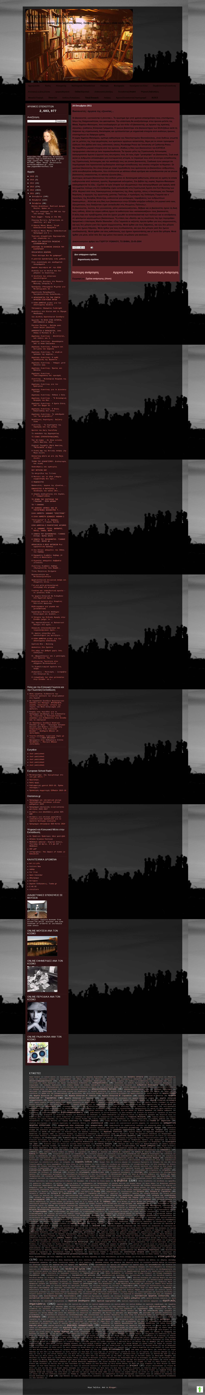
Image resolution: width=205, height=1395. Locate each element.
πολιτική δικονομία (140, 1277)
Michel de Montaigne (90, 1357)
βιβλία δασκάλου (145, 1110)
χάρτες (117, 1321)
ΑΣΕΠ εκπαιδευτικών (149, 1104)
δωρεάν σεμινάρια (80, 1148)
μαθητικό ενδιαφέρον (128, 1232)
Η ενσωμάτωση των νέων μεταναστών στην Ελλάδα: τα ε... (48, 678)
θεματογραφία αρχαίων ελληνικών (125, 1185)
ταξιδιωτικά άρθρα (157, 1307)
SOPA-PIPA (75, 1372)
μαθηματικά (101, 1230)
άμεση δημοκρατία (49, 1083)
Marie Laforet (48, 1356)
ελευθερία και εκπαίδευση (120, 1164)
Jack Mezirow (37, 1349)
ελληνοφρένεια (101, 1168)
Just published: (37, 754)
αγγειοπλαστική (65, 1077)
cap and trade (58, 1333)
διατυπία (67, 1140)
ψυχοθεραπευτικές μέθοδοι (48, 1327)
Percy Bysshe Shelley (119, 1363)
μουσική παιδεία (48, 1246)
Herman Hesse (86, 1347)
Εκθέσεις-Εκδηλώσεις (71, 98)
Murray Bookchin (49, 1360)
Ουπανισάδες (33, 1267)
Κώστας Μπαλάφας (97, 1223)
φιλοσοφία (34, 1317)
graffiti (56, 1345)
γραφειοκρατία (114, 1125)
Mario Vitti (62, 1356)
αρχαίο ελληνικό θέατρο (109, 1102)
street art (145, 1372)
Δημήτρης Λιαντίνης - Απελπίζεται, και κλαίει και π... (48, 337)
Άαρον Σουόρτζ (34, 1077)
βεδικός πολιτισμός (95, 1110)
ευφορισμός (76, 1178)
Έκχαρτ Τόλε (105, 1162)
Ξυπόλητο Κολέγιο (115, 1260)
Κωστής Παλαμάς (114, 1223)
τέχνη (107, 1308)
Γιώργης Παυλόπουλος (118, 1119)
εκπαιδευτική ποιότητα (81, 1160)
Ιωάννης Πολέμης (56, 1201)
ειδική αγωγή (83, 1150)
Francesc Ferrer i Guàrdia (91, 1339)
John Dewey (135, 1349)
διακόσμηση (172, 1136)
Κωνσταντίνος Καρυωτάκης (142, 1221)
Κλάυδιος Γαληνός (92, 1213)
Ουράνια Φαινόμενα (50, 1267)
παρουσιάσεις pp (91, 1273)
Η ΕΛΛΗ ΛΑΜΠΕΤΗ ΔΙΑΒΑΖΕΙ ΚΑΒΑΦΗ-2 (48, 517)
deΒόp (32, 869)
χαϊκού (61, 1321)
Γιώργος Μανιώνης (50, 1121)
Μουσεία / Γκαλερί (35, 98)
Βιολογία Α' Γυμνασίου (156, 1112)
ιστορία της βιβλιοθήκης (94, 1195)
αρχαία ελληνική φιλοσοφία (163, 1100)
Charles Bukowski (118, 1333)
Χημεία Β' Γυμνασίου (80, 1323)
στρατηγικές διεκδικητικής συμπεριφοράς (101, 1292)
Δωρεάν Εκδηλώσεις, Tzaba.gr (43, 884)
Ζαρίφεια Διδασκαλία (164, 1178)
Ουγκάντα (169, 1265)
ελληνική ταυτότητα (140, 1166)
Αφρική (152, 1108)
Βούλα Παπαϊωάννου (109, 1115)
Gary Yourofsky (166, 1341)
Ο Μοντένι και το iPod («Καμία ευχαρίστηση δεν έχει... (46, 478)
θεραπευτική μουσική (80, 1187)
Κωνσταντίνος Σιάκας (164, 1221)
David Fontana (89, 1335)
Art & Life (34, 863)
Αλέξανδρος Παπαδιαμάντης (94, 1081)
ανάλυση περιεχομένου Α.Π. (138, 1083)
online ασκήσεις (169, 1359)
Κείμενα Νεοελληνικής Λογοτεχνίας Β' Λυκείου (107, 1207)
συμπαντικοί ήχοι (153, 1294)
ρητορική (147, 1283)
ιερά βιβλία (85, 1191)
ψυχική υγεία (161, 1325)
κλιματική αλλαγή (124, 1213)
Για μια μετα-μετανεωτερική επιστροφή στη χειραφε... (45, 586)
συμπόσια (168, 1294)
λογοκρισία (156, 1226)
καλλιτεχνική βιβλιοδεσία (63, 1203)
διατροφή (55, 1140)
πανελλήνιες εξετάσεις (77, 1271)
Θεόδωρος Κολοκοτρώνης (153, 1185)
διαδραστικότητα (103, 1136)
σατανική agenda (61, 1285)
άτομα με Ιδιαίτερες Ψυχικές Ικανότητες (129, 1106)
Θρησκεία (45, 1191)
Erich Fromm (93, 1337)
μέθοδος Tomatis (64, 1238)
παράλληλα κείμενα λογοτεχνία (44, 1273)
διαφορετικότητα (94, 1140)
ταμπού (132, 1306)
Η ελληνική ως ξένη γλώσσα (39, 92)
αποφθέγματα (82, 1091)
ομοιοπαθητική (101, 1265)
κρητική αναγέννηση (168, 1217)
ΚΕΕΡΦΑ (51, 1206)
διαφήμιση (79, 1140)
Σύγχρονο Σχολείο (35, 1294)
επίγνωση (33, 1172)
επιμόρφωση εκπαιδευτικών (91, 1172)
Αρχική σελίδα (33, 86)
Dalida (77, 1335)
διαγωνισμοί (167, 1134)
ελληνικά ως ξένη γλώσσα (85, 1166)
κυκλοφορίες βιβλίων (153, 1219)
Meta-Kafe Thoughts (163, 1356)
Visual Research (91, 98)
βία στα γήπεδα (127, 1110)
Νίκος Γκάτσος (154, 1254)
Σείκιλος (115, 1285)
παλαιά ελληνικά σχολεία (38, 1271)
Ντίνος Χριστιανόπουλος (145, 1257)
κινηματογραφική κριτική (166, 1209)
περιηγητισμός (135, 1275)
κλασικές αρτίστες (55, 1213)
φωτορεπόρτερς (48, 1321)
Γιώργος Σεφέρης (91, 1121)
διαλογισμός (51, 1138)
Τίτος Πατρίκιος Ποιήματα (44, 571)
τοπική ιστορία (126, 1311)
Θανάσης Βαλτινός (119, 1183)
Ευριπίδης (165, 1176)
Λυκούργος (162, 1228)
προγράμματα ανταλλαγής (58, 1281)
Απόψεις (107, 98)
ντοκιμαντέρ (167, 1256)
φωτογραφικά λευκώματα (147, 1319)
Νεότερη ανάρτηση (85, 272)
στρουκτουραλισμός (145, 1292)
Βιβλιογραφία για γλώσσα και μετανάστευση (45, 608)
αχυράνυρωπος (34, 1110)
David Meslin (105, 1335)
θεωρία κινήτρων (122, 1187)
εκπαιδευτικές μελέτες (124, 1158)
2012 (32, 190)
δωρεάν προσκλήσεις (60, 1148)
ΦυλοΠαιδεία (139, 1317)
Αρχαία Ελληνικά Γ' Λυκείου (79, 1098)
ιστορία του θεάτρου (59, 1199)
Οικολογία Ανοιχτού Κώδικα (153, 1262)
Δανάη (44, 1132)
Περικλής (149, 1275)
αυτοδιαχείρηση (71, 1108)
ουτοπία (66, 1267)
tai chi (173, 1372)
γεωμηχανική (105, 1117)
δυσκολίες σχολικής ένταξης (45, 1146)
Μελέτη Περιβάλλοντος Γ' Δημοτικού (105, 1238)
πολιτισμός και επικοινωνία (117, 1279)
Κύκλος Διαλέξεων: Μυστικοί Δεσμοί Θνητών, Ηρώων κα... (48, 207)
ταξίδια (142, 1306)
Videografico (110, 1374)
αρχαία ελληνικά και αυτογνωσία (114, 1098)
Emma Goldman (68, 1337)
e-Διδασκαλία (148, 1335)
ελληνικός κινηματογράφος (39, 1168)
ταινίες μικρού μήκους (79, 1307)
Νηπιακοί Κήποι (99, 1254)
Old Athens (154, 1360)
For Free (33, 872)
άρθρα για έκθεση (151, 1091)
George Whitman (132, 1343)
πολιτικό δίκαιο (51, 1279)
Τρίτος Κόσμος (48, 1313)
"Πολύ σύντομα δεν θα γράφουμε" (47, 256)
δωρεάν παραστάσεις (40, 1148)
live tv (40, 1354)
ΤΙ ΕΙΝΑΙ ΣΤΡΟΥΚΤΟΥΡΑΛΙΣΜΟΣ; (45, 437)
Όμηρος (71, 1265)
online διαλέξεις (40, 1362)
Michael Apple (46, 1357)
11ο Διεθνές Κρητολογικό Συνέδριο (48, 317)
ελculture (34, 889)
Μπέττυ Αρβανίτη (51, 1248)
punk (39, 1368)
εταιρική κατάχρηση (53, 1176)
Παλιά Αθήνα (57, 1271)
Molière (155, 1357)
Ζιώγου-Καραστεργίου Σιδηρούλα (61, 1181)
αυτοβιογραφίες (55, 1108)
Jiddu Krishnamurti (112, 1349)
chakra (105, 1333)
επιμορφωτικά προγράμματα (120, 1172)
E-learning (161, 1335)
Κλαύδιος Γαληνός (74, 1213)
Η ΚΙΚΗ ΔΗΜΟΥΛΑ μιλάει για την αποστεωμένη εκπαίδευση (46, 640)
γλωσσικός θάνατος (79, 1123)
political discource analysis (113, 1366)
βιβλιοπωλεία (95, 1112)
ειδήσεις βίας (68, 1150)
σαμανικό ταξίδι (35, 1285)
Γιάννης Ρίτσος (81, 1119)
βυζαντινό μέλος (35, 1117)
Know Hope (85, 1352)
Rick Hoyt (117, 1368)
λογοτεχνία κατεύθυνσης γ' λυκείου (69, 1228)
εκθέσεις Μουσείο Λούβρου (54, 1152)
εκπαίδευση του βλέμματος (107, 1156)
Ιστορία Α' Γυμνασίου (160, 1191)
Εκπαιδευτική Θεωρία (149, 1158)
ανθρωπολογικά (35, 1087)
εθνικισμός (33, 1150)
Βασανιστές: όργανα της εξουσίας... (49, 485)
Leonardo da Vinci (128, 1352)
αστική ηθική (166, 1104)
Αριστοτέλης (77, 1093)
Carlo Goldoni (86, 1333)
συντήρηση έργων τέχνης (91, 1298)
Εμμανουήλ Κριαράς (133, 1168)
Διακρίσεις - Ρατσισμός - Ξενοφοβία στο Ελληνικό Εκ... (49, 673)
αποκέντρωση (47, 1091)
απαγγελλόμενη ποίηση (104, 1089)
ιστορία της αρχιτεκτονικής (66, 1195)
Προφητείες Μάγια (165, 1281)
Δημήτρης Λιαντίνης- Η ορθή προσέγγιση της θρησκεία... (46, 359)
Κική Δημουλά (128, 1209)
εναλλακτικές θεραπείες (40, 1170)
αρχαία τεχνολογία (74, 1102)
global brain (148, 1343)
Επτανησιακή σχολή (119, 1174)
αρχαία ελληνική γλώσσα (143, 1098)
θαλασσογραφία (102, 1183)
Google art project (164, 1343)
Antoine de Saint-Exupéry (159, 1329)
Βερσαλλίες (112, 1110)
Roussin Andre (51, 1370)
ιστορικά (147, 1199)
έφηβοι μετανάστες (93, 1178)
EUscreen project (157, 1337)
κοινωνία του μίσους (144, 1213)
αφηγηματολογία (140, 1108)
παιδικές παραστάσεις (147, 1269)
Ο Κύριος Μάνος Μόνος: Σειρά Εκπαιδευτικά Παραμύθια (45, 227)
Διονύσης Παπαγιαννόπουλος (80, 1144)
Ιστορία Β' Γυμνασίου (61, 1193)
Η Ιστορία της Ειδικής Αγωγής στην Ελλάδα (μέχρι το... (48, 618)
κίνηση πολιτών (166, 1211)
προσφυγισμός (123, 1282)
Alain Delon (133, 1327)
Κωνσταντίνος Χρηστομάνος (39, 1223)
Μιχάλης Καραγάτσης (63, 1244)
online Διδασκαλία (60, 1361)
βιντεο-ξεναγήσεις (111, 1112)
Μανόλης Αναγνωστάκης (67, 1234)
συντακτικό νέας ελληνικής (66, 1298)
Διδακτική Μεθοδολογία (83, 1142)
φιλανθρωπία (34, 1315)
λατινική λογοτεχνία (71, 1226)
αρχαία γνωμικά (152, 1093)
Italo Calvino (170, 1347)
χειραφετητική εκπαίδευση (160, 1321)
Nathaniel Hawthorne (88, 1359)
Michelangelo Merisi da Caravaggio (134, 1357)
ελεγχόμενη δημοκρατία (140, 1162)
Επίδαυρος (45, 1172)
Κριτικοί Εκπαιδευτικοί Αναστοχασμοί (131, 98)
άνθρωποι (168, 1085)
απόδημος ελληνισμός (163, 1089)
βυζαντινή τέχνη (166, 1115)
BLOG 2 (155, 98)
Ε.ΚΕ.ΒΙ (33, 887)
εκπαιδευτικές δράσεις (48, 1158)
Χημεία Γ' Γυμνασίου (101, 1323)
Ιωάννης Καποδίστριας (37, 1201)
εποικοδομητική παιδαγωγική (76, 1174)
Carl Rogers (71, 1333)
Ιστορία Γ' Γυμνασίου (87, 1193)
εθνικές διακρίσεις (164, 1148)
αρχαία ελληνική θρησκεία (58, 1100)
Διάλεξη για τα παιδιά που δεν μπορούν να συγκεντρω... (46, 272)
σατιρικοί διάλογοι (80, 1286)
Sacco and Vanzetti (84, 1370)
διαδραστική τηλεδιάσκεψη (61, 1136)
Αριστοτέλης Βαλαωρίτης (95, 1093)
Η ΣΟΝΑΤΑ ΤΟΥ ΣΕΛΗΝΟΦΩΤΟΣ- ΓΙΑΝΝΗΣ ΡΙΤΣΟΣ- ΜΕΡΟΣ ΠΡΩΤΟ (48, 535)
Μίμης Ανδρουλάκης (138, 1242)
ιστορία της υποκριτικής (154, 1197)
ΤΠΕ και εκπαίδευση (148, 1311)
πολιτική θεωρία (158, 1277)
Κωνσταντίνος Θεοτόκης (52, 1221)
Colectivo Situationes (46, 1335)
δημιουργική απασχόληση (87, 1134)
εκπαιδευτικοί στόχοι (50, 1162)
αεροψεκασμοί (65, 1079)
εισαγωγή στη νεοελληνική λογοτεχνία (141, 1150)
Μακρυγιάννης (34, 1234)
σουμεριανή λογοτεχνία (127, 1287)
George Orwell (116, 1343)
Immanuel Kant (123, 1347)
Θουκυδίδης (33, 1191)
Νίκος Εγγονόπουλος (37, 1257)
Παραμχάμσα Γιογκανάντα (70, 1273)
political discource (90, 1366)
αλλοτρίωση (33, 1083)
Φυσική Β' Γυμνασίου (156, 1317)
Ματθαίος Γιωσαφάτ (48, 1236)
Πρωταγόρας (54, 1283)
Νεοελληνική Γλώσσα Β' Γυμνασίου (68, 1252)
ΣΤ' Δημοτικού (94, 1290)
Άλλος (170, 1081)
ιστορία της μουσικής (44, 1197)
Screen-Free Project (147, 1370)
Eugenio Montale (140, 1337)
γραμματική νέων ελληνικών (71, 1125)
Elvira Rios (53, 1337)
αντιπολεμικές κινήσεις (87, 1087)
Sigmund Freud (166, 1370)
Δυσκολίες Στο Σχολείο (42, 647)
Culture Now (35, 866)
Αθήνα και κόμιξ (83, 1079)
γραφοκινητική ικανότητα (133, 1125)
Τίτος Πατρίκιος (53, 1311)
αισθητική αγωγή (153, 1079)
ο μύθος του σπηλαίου (136, 1260)
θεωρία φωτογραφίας (163, 1189)
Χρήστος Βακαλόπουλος (123, 1323)
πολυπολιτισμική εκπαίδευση (161, 1279)
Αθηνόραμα (34, 878)
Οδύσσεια (117, 1262)
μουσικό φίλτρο (135, 1246)
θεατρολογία (75, 1185)
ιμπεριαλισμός (111, 1191)
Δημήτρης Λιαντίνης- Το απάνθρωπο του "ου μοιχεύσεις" (48, 415)
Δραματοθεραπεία (62, 92)
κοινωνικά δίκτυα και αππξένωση (41, 1215)
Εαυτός (111, 1148)
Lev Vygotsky (144, 1352)
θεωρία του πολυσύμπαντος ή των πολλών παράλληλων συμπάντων (125, 1189)
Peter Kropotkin (146, 1363)
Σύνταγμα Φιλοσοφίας (122, 1296)
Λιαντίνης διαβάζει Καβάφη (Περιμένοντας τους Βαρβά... (46, 567)
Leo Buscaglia (111, 1352)
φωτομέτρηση (33, 1321)
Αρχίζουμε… (34, 780)
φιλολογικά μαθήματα (164, 1315)
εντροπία (166, 1170)
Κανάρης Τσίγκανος (96, 1203)
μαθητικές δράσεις (61, 1232)
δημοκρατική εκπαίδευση (148, 1134)
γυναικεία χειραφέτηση (129, 1128)
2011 (32, 193)
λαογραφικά (145, 1223)
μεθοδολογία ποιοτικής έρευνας (41, 1238)
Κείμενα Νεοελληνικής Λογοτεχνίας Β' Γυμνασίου (62, 1208)
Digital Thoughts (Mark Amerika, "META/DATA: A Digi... (47, 447)
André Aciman (123, 1329)
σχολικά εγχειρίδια (106, 1301)
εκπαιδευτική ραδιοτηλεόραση (129, 1160)
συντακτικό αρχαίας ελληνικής (152, 1296)
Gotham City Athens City (38, 1345)
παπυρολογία (118, 1271)
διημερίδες (156, 1142)
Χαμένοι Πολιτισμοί (75, 1321)
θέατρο (60, 1185)
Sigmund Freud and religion (41, 1372)
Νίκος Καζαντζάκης (74, 1257)
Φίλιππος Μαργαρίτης (112, 1315)
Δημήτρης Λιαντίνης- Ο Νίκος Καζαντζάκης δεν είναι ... (45, 410)
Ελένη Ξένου (70, 1164)
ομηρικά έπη (58, 1265)
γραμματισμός (97, 1125)
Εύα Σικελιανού (114, 1176)
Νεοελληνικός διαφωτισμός (40, 1254)
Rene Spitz (105, 1368)
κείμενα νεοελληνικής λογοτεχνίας (74, 1206)
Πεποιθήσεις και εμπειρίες (44, 467)
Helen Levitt (57, 1347)
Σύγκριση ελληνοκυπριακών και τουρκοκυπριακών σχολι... (46, 629)
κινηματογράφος (40, 1211)
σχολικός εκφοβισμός (155, 1304)
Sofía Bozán (62, 1372)
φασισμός (119, 1313)
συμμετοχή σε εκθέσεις (110, 1294)
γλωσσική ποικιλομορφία (38, 1123)
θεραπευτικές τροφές (57, 1187)
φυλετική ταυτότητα (123, 1317)
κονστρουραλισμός (92, 1217)
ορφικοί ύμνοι (138, 1265)
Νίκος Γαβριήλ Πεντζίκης (135, 1254)
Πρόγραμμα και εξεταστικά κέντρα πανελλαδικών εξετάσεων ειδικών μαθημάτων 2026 (45, 802)
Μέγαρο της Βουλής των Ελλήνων (128, 1236)
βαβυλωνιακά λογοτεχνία (53, 1110)
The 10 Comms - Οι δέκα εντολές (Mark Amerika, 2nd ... (47, 441)
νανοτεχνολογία (35, 1250)
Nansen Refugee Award (68, 1359)
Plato (76, 1366)
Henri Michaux (71, 1347)
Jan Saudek (85, 1349)
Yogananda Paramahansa (167, 1376)
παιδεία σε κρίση (75, 1269)
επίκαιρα (57, 1172)
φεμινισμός (133, 1313)
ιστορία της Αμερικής (41, 1195)
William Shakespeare (37, 1376)
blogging (168, 1332)
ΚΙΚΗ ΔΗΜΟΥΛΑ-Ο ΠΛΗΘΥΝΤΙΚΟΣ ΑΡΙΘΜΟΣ (49, 525)
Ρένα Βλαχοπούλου (105, 1283)
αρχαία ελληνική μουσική (82, 1100)
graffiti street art (96, 1345)
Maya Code (130, 1356)
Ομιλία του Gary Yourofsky (44, 430)
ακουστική (168, 1079)
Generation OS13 (35, 1343)
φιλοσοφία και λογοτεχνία (58, 1317)
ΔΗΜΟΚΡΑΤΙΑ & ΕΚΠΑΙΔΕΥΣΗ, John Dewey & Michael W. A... (46, 332)
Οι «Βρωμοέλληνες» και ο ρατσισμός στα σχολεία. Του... (48, 657)
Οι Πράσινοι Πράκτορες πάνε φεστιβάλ (47, 836)
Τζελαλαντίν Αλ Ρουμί (163, 1308)
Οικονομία (172, 1262)
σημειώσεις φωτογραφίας (39, 1288)
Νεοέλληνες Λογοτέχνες (148, 1250)
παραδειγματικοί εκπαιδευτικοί (164, 1271)
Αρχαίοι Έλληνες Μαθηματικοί (58, 1104)
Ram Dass (49, 1368)
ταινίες (59, 1307)
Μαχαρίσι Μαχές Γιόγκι (86, 1236)
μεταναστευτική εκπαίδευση (87, 1240)
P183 (149, 1361)
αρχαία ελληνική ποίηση (108, 1100)
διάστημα (109, 1138)
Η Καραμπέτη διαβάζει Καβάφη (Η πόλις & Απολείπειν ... (47, 556)
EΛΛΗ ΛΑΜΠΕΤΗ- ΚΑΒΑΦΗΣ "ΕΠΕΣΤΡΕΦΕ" (48, 513)
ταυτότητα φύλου (61, 1308)
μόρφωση (113, 1244)
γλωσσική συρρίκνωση (60, 1123)
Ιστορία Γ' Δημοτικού (109, 1193)
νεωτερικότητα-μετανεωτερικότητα (72, 1254)
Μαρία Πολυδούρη (166, 1234)
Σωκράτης (172, 1304)
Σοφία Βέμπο (154, 1288)
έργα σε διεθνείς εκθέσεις (143, 1174)
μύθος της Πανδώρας (83, 1248)
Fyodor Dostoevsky (108, 1341)
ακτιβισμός (74, 1081)
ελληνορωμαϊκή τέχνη (83, 1168)
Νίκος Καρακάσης (91, 1257)
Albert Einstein (35, 1329)
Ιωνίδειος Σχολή (72, 1201)
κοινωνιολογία (166, 1215)
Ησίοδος (59, 1183)
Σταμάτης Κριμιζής (115, 1290)
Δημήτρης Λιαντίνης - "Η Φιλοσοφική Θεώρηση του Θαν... (49, 399)
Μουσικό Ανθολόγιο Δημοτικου (114, 1246)
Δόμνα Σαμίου (135, 1144)
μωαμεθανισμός (156, 1248)
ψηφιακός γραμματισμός (80, 1325)
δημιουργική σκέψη (127, 1134)
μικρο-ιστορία (101, 1242)
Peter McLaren (162, 1363)
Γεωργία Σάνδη (119, 1117)
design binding (120, 1335)
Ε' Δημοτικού (99, 1148)
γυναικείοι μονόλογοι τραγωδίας (52, 1130)
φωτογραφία (91, 1319)
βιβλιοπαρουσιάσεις (72, 1112)
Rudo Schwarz (67, 1370)
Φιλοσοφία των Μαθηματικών (82, 1317)
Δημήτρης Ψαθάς (48, 1134)
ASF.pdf (33, 849)
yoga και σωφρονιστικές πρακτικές (141, 1376)
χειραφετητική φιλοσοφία (38, 1323)
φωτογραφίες (107, 1319)
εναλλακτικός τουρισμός (111, 1170)
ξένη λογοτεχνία (66, 1260)
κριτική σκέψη (98, 1219)
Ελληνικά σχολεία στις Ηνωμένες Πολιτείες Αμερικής (47, 602)
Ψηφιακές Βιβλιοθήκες (150, 92)
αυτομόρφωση (87, 1108)
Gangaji (153, 1341)
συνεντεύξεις (70, 1296)
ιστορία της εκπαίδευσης (164, 1195)
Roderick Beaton (150, 1368)
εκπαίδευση (79, 1154)
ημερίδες (172, 1181)
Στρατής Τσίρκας (127, 1292)
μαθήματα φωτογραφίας (83, 1230)
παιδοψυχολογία (165, 1269)
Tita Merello (96, 1374)
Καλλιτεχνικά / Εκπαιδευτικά (83, 86)
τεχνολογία (142, 1309)
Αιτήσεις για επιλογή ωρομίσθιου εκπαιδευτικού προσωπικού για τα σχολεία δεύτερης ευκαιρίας (45, 819)
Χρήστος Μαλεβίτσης (146, 1323)
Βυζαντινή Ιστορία (147, 1115)
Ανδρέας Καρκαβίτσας (92, 1085)
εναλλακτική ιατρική (67, 1170)
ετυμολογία (72, 1176)
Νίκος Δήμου (167, 1254)
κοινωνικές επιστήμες (67, 1215)
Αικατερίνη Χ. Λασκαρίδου (131, 1079)
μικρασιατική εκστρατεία (50, 1242)
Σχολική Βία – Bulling (42, 644)
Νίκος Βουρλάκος (115, 1254)
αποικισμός (33, 1091)
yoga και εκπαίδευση (114, 1376)
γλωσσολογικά (97, 1123)
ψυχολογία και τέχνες (86, 1327)
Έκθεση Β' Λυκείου (143, 1152)
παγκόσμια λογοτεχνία (81, 1267)
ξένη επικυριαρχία (46, 1260)
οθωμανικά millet (132, 1262)
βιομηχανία (48, 1115)
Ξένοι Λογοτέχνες (85, 1260)
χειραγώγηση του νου (135, 1321)
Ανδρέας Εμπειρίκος (52, 1085)
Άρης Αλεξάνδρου (133, 1091)
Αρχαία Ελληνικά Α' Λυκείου (82, 1096)
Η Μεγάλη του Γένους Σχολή (99, 1181)
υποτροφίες (96, 1313)
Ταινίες (48, 86)
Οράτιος (113, 1265)
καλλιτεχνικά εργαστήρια (38, 1203)
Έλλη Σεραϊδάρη (160, 1164)
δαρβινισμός (56, 1131)
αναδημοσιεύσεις (100, 1083)
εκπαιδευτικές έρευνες (70, 1158)
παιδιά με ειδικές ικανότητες (123, 1269)
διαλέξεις (37, 1138)
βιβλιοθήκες (33, 1112)
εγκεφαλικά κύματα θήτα (127, 1148)
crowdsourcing (65, 1335)
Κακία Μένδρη (122, 1201)
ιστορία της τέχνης (129, 1197)
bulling (32, 1334)
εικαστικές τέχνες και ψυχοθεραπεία (108, 1150)
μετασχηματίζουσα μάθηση (151, 1240)
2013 (32, 187)
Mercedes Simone (144, 1356)
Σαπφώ (48, 1285)
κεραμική (100, 1209)
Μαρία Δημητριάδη (149, 1234)
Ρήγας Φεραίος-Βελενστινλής (128, 1284)
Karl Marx (44, 1352)
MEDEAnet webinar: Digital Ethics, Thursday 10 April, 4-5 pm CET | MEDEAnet (46, 844)
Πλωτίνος (88, 1277)
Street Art (53, 98)
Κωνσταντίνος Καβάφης (95, 1221)
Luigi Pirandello (100, 1354)
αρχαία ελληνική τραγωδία (134, 1100)
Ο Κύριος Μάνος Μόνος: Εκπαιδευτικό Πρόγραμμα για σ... (49, 232)
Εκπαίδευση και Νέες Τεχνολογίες (53, 1156)
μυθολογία (66, 1248)
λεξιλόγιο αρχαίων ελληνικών (120, 1226)
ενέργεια (127, 1170)
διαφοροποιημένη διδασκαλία (116, 1140)
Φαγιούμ (109, 1313)
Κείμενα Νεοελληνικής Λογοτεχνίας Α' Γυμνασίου (116, 1206)
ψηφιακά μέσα (35, 1325)
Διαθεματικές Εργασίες (125, 1136)
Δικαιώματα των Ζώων (139, 86)
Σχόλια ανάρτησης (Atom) (98, 279)
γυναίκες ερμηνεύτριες (124, 1130)
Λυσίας (41, 1230)
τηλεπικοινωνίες (35, 1311)
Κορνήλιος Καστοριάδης (114, 1218)
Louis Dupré (85, 1354)
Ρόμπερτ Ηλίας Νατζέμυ (163, 1283)
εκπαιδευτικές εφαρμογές (96, 1158)
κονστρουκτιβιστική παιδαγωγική (69, 1217)
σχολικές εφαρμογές (151, 1301)
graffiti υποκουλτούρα (73, 1345)
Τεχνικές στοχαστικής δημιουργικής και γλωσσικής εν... (48, 237)
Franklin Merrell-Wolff (132, 1339)
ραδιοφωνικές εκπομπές (70, 1283)
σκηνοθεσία (97, 1287)
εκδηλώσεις (165, 1150)
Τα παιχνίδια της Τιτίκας (44, 473)
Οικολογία (104, 86)
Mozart (35, 1359)
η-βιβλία (120, 1180)
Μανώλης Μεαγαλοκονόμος (129, 1234)
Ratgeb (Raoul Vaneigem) (66, 1368)
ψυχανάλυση (105, 1325)
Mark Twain (90, 1356)
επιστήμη (138, 1172)
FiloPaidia (72, 1339)
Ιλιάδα (97, 1191)
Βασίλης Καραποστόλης (75, 1110)
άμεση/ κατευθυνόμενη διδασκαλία (74, 1083)
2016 (32, 176)
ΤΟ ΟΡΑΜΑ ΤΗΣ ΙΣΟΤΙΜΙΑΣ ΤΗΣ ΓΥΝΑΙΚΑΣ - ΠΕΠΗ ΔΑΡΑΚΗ (45, 500)
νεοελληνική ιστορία (134, 1252)
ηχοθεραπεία (87, 1183)
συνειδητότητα (50, 1296)
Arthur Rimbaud (61, 1332)
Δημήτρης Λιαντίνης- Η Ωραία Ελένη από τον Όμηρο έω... (48, 405)
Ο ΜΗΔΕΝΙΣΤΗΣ (38, 482)
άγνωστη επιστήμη (115, 1077)
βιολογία (140, 1112)
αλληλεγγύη (158, 1081)
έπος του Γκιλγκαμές (99, 1174)
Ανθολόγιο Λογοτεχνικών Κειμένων (119, 1085)
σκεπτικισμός (84, 1287)
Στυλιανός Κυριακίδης (164, 1292)
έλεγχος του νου (160, 1162)
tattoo (35, 1374)
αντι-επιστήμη (68, 1087)
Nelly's (103, 1359)
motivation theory (169, 1357)
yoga (51, 1376)
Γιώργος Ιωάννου (158, 1119)
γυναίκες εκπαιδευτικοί (100, 1130)
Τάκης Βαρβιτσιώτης (100, 1306)
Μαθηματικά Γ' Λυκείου (163, 1230)
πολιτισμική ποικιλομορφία (91, 1279)
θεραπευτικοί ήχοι (103, 1187)
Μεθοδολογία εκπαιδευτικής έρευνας (158, 1236)
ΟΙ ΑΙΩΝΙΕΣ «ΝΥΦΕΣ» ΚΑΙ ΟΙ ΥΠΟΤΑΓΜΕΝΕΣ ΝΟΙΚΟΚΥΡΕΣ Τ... (46, 509)
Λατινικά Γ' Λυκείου (49, 1226)
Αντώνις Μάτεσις (147, 1087)
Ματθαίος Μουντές (66, 1236)
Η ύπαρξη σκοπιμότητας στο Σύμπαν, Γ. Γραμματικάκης (48, 495)
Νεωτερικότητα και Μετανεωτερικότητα (41, 576)
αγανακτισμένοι (50, 1077)
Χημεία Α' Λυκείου (60, 1323)
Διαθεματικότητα (148, 1136)
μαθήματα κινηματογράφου (58, 1230)
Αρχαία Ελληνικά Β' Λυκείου (150, 1096)
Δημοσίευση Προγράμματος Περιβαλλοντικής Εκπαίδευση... (47, 293)
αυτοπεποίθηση (125, 1108)
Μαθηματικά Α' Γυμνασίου (118, 1230)
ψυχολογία (67, 1327)
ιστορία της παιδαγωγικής (104, 1197)
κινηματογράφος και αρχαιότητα (66, 1211)
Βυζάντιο (49, 1117)
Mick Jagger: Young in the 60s (46, 217)
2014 (32, 183)
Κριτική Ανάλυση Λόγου (41, 1219)
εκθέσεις (33, 1152)
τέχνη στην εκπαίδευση (123, 1308)
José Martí (148, 1350)
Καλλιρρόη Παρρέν (165, 1201)
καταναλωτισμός (144, 1203)
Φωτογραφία (119, 86)
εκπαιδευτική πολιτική (104, 1160)
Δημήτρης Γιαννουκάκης (90, 1131)
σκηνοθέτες (110, 1288)
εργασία (163, 1174)
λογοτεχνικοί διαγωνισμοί (98, 1228)
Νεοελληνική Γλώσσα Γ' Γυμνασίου (103, 1252)
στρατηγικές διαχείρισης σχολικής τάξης (66, 1292)
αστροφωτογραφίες (69, 1106)
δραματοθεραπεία (151, 1144)
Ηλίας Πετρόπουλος (146, 1181)
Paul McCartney (101, 1363)
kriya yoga (97, 1352)
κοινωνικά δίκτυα (164, 1214)
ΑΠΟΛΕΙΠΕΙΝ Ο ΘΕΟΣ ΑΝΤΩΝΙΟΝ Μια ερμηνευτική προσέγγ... (47, 546)
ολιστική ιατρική (40, 1265)
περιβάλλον (34, 1275)
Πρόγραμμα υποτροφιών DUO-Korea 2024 (47, 824)
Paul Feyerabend (71, 1363)
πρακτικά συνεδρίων (36, 1281)
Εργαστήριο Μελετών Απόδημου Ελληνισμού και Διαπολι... (45, 613)
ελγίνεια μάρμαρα (120, 1162)
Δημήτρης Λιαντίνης (113, 1132)
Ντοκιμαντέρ (61, 86)
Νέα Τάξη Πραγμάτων (74, 1250)
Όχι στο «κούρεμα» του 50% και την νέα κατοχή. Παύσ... (48, 213)
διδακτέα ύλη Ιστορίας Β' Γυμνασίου (55, 1142)
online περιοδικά (109, 1361)
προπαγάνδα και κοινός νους (99, 1282)
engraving (80, 1337)
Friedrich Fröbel (73, 1341)
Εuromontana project (144, 1178)
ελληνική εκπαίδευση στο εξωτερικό (114, 1166)
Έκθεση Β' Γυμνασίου (121, 1152)
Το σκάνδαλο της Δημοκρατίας (45, 434)
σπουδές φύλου (59, 1290)
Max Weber (118, 1356)
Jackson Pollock (53, 1349)
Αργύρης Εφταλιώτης (98, 1091)
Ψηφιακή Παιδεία (50, 16)
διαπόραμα (98, 1138)
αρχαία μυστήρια (56, 1102)
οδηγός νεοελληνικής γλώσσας (64, 1262)
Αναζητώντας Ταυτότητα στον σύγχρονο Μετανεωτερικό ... (46, 662)
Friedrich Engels (55, 1341)
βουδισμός (94, 1115)
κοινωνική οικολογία (125, 1215)
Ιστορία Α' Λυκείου (37, 1193)
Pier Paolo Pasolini (48, 1366)
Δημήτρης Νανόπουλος (155, 1132)
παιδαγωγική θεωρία (50, 1269)
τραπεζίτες (33, 1313)
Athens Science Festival (41, 839)
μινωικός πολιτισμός (158, 1242)
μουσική (136, 1244)
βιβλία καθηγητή (165, 1110)
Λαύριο (85, 1226)
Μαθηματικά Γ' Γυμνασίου (141, 1230)
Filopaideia (59, 1339)
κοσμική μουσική (137, 1217)
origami (140, 1361)
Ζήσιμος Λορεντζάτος (37, 1181)
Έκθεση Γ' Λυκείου (38, 1154)
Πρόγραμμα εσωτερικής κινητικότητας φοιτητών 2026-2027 (46, 808)
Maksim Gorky (145, 1354)
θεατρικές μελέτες (168, 1183)
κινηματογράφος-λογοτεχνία (93, 1211)
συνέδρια (33, 1296)
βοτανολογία (81, 1115)
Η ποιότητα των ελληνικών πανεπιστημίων (44, 277)
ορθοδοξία (124, 1265)
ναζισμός (169, 1248)
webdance (157, 1374)
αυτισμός (154, 1106)
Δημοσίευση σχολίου (88, 259)
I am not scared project (104, 1347)
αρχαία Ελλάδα (169, 1093)
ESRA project (124, 1337)
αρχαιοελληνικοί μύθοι (132, 1102)
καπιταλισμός (126, 1203)
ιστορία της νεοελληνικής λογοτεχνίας (73, 1197)
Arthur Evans (45, 1332)
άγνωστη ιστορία (135, 1077)
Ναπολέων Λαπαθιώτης (52, 1250)
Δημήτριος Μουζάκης (66, 1134)
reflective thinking (88, 1368)
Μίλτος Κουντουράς (119, 1242)
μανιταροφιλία (48, 1234)
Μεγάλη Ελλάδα (105, 1236)
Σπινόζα (47, 1290)
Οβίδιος (153, 1260)
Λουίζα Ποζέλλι (136, 1228)
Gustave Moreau (152, 1345)
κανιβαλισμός (112, 1203)
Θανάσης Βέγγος (135, 1183)
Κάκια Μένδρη (136, 1202)
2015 (32, 180)
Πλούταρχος (75, 1278)
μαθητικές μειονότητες (84, 1232)
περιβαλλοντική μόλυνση (83, 1275)
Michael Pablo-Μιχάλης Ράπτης (66, 1357)
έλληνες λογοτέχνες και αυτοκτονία (55, 1166)
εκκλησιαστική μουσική (61, 1154)
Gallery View (140, 1341)
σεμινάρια (127, 1286)
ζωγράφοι (80, 1181)
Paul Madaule (86, 1363)
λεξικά (96, 1226)
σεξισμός (142, 1285)
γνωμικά (112, 1123)
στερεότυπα (150, 1290)
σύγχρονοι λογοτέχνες (55, 1294)
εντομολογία (153, 1170)
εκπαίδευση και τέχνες (82, 1156)
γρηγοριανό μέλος (154, 1125)
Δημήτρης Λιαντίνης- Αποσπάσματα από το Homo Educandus (47, 343)
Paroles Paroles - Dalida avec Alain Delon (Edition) (46, 326)
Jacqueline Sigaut (70, 1349)
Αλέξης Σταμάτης (117, 1081)
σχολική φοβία (120, 1304)
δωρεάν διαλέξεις (103, 1146)
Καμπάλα (82, 1203)
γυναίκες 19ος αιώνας (77, 1130)
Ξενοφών (100, 1260)
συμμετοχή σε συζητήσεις (133, 1294)
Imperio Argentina (139, 1347)
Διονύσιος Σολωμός (103, 1144)
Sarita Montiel (129, 1370)
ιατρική (70, 1191)
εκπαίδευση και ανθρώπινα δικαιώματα (143, 1154)
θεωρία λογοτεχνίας (158, 1187)
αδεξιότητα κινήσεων (47, 1079)
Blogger (112, 1387)
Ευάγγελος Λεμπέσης (132, 1176)
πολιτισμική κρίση (69, 1279)
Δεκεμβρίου (37, 196)
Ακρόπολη (62, 1081)
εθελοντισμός (147, 1148)
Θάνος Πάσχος (151, 1183)
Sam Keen (99, 1370)
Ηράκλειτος (37, 1183)
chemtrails (162, 1333)
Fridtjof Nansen (39, 1341)
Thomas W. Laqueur (79, 1374)
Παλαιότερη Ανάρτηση (162, 272)
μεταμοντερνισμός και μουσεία (46, 1240)
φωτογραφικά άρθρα (126, 1319)
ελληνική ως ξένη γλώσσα (162, 1166)
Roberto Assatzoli (133, 1368)
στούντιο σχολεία (165, 1290)
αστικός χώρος (34, 1106)
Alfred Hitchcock (52, 1329)
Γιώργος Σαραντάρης (70, 1121)
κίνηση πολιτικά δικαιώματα (145, 1211)
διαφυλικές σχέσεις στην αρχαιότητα (148, 1140)
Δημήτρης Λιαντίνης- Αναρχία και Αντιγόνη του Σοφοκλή (47, 348)
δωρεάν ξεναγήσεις (169, 1146)
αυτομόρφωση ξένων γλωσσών (106, 1108)
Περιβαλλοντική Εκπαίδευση (164, 86)
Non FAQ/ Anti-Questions (135, 1359)
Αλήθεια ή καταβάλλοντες (138, 1081)
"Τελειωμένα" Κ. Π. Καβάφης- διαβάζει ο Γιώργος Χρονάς (45, 521)
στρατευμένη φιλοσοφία (37, 1292)
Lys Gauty (115, 1354)
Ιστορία (140, 1191)
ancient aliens (108, 1329)
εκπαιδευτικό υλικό (152, 1160)
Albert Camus (167, 1327)
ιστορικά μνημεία (164, 1199)
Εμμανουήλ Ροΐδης (152, 1168)
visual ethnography (126, 1374)
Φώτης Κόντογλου (76, 1319)
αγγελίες (79, 1077)
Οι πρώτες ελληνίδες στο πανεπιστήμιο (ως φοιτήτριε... (47, 634)
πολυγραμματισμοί (139, 1279)
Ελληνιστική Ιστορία (62, 1168)
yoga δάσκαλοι (64, 1376)
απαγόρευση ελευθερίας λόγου (136, 1089)
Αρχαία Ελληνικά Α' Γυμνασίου (48, 1096)
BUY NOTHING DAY (39, 470)
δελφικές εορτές (71, 1131)
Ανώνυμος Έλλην (38, 1089)
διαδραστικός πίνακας (83, 1136)
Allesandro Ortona (91, 1329)
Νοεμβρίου (37, 200)
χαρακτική (92, 1321)
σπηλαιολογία (34, 1290)
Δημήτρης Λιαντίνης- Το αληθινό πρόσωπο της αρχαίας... (47, 353)
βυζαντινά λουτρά (127, 1115)
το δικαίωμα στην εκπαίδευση (76, 1311)
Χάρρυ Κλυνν (105, 1321)
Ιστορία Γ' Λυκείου (130, 1193)
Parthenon (43, 1363)
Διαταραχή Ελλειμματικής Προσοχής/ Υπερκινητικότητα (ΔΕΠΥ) (141, 1138)
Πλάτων (62, 1278)
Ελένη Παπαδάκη (85, 1164)
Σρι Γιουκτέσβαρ (76, 1290)
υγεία (60, 1313)
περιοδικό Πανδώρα (36, 1277)
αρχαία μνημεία (40, 1102)
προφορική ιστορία (37, 1284)
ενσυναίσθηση (140, 1170)
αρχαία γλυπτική (137, 1093)
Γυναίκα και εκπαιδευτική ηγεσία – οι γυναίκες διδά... (48, 592)
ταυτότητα (46, 1308)
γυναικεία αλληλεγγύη (52, 1127)
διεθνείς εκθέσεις (123, 1142)
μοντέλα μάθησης (98, 1244)
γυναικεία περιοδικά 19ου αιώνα (102, 1127)
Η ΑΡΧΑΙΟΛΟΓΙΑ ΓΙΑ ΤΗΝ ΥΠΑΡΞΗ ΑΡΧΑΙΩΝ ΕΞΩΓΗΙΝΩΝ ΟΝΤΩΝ (46, 299)
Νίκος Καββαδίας (56, 1257)
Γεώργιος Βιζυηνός (137, 1117)
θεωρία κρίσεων (140, 1187)
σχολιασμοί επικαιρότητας (54, 1301)
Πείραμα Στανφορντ (145, 1273)
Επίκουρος (71, 1172)
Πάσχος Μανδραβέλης (113, 1273)
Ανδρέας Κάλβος (73, 1085)
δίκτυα (63, 1144)
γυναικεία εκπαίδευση (74, 1128)
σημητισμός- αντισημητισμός (64, 1287)
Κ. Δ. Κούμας (88, 1201)
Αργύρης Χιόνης (117, 1091)
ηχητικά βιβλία (72, 1183)
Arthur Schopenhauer (82, 1332)
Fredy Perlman (170, 1339)
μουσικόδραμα (151, 1246)
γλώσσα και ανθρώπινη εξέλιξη (134, 1121)
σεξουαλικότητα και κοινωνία (161, 1285)
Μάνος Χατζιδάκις (88, 1234)
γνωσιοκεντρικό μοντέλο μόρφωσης (133, 1123)
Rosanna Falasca (35, 1370)
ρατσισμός (87, 1284)
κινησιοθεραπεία (36, 1214)
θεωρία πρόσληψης (88, 1189)
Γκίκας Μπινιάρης (111, 1121)
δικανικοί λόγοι (50, 1144)
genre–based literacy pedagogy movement (62, 1343)
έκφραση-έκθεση (83, 1162)
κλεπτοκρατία (108, 1213)
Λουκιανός (150, 1228)
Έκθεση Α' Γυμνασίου (77, 1152)
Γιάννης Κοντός (64, 1119)
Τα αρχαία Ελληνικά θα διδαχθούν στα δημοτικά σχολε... (47, 597)
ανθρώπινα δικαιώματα (147, 1085)
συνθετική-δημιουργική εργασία (96, 1296)
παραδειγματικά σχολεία (137, 1271)
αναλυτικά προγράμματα (163, 1083)
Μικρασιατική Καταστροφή (76, 1242)
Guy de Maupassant (169, 1345)
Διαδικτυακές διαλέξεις (104, 92)
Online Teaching (127, 1361)
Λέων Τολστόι (142, 1226)
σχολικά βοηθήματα (78, 1301)
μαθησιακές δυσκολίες (38, 1232)
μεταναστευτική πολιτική (113, 1240)
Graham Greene (115, 1345)
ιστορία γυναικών (151, 1193)
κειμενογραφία (86, 1209)
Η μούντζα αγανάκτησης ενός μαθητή (48, 259)
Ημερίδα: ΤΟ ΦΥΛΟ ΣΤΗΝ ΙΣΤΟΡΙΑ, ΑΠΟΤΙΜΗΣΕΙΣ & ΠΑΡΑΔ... (47, 321)
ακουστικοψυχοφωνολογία (40, 1081)
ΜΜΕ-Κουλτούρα (81, 1244)
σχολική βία (62, 1304)
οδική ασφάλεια (85, 1262)
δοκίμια (121, 1144)
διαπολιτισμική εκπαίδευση (75, 1138)
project (134, 1365)
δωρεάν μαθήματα (147, 1146)
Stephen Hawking (131, 1372)
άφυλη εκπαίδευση (165, 1108)
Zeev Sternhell (38, 1378)
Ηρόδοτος (49, 1183)
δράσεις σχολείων (169, 1144)
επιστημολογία (154, 1172)
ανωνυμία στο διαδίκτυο (167, 1087)
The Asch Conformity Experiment (54, 1374)
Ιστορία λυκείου (169, 1193)
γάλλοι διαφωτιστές (63, 1117)
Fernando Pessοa (44, 1339)
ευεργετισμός (150, 1176)
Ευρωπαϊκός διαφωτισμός (58, 1178)
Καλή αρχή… (34, 783)
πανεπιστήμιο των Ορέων (100, 1271)
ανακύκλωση (119, 1083)
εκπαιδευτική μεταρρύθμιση (55, 1160)
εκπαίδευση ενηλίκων (115, 1154)
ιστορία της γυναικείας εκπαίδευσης (127, 1195)
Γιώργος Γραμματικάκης (138, 1119)
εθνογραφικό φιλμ (50, 1150)
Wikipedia (168, 1374)
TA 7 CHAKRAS (38, 505)
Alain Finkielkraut (150, 1327)
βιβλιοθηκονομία (49, 1113)
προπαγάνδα (77, 1282)
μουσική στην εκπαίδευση (89, 1246)
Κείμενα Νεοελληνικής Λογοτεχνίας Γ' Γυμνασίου (150, 1208)
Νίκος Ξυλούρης (126, 1257)
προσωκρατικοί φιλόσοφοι (144, 1281)
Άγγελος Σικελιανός (95, 1077)
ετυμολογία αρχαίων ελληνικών (92, 1176)
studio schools (160, 1372)
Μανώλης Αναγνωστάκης (107, 1234)
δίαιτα (160, 1136)
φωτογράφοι (165, 1319)
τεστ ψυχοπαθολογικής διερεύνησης (86, 1308)
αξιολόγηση (53, 1089)
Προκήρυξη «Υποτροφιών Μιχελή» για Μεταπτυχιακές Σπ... (48, 288)
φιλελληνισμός (94, 1315)
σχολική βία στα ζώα (80, 1304)
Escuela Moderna (108, 1337)
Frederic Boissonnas (153, 1339)
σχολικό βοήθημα (135, 1304)
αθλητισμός (111, 1079)
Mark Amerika (77, 1356)
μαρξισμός (33, 1236)
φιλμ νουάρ (129, 1315)
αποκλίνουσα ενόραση (65, 1091)
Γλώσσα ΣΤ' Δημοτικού (160, 1121)
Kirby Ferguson (71, 1352)
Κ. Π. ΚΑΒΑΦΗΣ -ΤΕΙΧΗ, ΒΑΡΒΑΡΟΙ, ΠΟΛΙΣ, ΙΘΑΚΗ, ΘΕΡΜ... (47, 530)
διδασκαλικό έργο (104, 1142)
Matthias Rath (104, 1356)
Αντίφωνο (33, 881)
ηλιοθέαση (160, 1181)
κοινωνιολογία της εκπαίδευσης (41, 1217)
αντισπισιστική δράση (109, 1087)
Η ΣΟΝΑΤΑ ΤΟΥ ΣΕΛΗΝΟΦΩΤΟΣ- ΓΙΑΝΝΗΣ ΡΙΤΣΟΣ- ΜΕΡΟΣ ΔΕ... (48, 540)
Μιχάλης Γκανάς (46, 1244)
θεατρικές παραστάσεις (42, 1185)
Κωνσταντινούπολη (59, 1223)
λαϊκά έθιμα (131, 1223)
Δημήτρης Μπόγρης (135, 1131)
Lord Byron (72, 1354)
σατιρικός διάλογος (100, 1285)
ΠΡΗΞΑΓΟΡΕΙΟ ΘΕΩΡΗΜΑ (41, 252)
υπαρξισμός (71, 1313)
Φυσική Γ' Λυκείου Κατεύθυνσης (53, 1319)
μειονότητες (83, 1238)
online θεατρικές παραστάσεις (85, 1362)
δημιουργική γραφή (108, 1134)
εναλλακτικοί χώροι (89, 1170)
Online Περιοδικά (82, 92)
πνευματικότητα (103, 1278)
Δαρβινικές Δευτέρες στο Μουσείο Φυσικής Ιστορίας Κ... (47, 283)
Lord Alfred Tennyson (55, 1354)
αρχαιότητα (117, 1104)
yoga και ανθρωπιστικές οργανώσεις (87, 1376)
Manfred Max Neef (160, 1354)
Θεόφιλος (169, 1185)
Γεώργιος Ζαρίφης (158, 1117)
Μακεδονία (168, 1232)
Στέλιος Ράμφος (133, 1290)
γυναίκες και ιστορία (152, 1130)
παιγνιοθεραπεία (156, 1267)
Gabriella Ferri (125, 1341)
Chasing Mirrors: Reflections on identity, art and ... (47, 221)
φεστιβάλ (147, 1313)
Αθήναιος (98, 1079)
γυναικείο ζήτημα (152, 1128)
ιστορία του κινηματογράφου (103, 1199)
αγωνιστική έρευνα (156, 1077)
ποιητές (121, 1277)
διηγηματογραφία (141, 1142)
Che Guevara (149, 1333)
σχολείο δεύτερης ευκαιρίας (156, 1298)
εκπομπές (66, 1162)
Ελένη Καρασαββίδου (54, 1164)
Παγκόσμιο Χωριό (99, 1267)
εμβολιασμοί (116, 1168)
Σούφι (143, 1287)
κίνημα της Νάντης (146, 1209)
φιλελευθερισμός (76, 1315)
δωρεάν (89, 1146)
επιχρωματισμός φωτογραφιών (51, 1174)
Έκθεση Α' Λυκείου (99, 1152)
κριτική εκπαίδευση (61, 1219)
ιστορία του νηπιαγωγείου (128, 1199)
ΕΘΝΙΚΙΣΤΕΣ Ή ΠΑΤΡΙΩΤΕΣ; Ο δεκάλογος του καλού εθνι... (46, 490)
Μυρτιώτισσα (121, 1248)
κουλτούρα (152, 1218)
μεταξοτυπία (133, 1240)
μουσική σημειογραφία (67, 1246)
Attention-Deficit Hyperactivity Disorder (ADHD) (129, 1332)
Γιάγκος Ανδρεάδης (48, 1119)
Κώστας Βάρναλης (78, 1223)
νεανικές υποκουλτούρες (98, 1250)
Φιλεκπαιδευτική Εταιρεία (55, 1315)
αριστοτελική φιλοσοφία (117, 1093)
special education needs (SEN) (95, 1372)
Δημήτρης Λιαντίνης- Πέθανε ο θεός (48, 395)
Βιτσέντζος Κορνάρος (64, 1115)
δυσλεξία (65, 1146)
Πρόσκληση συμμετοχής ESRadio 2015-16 (47, 790)
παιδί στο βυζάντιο (100, 1269)
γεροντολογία (91, 1117)
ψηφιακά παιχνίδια (55, 1325)
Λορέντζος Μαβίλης (119, 1228)
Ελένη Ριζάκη (100, 1164)
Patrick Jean (56, 1363)
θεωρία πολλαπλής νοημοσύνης (65, 1189)
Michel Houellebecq (109, 1357)
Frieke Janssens (90, 1341)
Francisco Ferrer (112, 1339)
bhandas (157, 1332)
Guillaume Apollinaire (133, 1345)
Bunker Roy (44, 1333)
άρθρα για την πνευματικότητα (54, 1093)
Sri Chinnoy (116, 1372)
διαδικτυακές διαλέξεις (38, 1136)
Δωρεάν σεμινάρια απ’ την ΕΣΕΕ (46, 268)
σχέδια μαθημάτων (132, 1298)
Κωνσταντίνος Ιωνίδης (74, 1221)
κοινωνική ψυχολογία (146, 1215)
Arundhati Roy (100, 1332)
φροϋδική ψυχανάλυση (104, 1317)
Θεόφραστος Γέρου (36, 1187)
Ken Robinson (57, 1352)
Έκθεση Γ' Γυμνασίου (164, 1152)
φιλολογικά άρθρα (144, 1315)
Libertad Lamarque (160, 1352)
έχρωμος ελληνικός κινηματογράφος (119, 1178)
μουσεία (123, 1244)
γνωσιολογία (154, 1123)
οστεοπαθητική (154, 1265)
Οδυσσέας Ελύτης (102, 1262)
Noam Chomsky (116, 1360)
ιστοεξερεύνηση (126, 1191)
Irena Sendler (155, 1347)
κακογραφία (151, 1201)
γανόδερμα (78, 1117)
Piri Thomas (64, 1366)
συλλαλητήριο (72, 1294)
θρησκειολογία (57, 1191)
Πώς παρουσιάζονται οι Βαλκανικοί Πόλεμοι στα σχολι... (48, 624)
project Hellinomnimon (154, 1366)
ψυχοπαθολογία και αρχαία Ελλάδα (112, 1327)
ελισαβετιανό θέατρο (142, 1164)
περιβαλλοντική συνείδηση (113, 1275)
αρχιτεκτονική (132, 1104)
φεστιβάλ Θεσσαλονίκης (163, 1313)
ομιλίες (83, 1264)
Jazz (95, 1349)
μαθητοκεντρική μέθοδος (150, 1232)
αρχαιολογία (101, 1104)
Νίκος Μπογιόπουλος (108, 1257)
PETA (134, 1363)
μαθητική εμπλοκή (108, 1232)
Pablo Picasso (161, 1361)
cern (97, 1333)
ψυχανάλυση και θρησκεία (126, 1325)
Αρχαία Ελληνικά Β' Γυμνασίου (117, 1096)
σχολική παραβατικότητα (101, 1304)
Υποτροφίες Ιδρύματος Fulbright (47, 308)
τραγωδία (168, 1311)
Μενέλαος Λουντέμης (168, 1238)
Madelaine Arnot (129, 1354)
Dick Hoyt (134, 1335)
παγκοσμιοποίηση (117, 1267)
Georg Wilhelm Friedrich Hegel (94, 1343)
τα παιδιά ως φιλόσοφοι (42, 1306)
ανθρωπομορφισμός (52, 1087)
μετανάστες (68, 1240)
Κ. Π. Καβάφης (104, 1202)
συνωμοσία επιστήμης (112, 1298)
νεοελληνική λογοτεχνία (161, 1252)
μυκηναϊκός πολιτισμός (103, 1248)
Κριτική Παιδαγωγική (81, 1219)
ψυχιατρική (146, 1325)
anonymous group (138, 1329)
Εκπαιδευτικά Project (127, 92)
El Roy (42, 1337)
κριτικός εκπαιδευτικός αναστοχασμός (125, 1220)
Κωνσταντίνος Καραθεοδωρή (118, 1221)
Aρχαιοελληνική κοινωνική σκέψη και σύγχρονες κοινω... (49, 581)
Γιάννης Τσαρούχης (99, 1119)
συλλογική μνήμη (90, 1294)
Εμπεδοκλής (168, 1168)
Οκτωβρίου (37, 203)
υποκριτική (84, 1313)
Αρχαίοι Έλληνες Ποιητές (82, 1104)
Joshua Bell (162, 1349)
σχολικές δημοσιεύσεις (130, 1301)
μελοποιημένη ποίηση (147, 1238)
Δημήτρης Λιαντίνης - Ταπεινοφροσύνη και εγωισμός (46, 375)
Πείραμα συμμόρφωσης (164, 1273)
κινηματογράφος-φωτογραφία (118, 1211)
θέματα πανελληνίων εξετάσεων (95, 1185)
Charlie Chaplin (135, 1333)
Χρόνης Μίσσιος (166, 1323)
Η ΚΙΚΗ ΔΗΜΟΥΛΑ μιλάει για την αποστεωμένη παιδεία (46, 304)
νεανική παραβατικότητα (123, 1250)
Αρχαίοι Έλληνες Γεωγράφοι (155, 1102)
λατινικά (157, 1223)
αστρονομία (50, 1106)
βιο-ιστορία (127, 1113)
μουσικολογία (34, 1248)
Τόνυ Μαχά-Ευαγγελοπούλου (104, 1311)
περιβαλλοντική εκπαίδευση (56, 1275)
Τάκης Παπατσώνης (119, 1306)
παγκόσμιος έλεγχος (136, 1267)
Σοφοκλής (167, 1288)
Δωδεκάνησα (78, 1146)
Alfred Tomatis (71, 1330)
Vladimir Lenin (144, 1374)
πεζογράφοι (129, 1273)
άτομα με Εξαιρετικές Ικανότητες (94, 1106)
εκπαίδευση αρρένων (95, 1154)
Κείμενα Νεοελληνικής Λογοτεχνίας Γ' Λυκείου (51, 1209)
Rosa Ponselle (166, 1368)
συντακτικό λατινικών (39, 1298)
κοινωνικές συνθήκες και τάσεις (95, 1215)
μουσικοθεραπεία (166, 1246)
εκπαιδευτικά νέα (153, 1156)
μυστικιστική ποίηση (138, 1248)
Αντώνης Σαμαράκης (130, 1087)
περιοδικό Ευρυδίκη (164, 1275)
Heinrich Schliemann (40, 1347)
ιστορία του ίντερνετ (79, 1199)
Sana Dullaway (113, 1370)
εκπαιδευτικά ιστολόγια (131, 1156)
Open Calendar (36, 875)
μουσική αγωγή (148, 1244)
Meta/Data (33, 1357)
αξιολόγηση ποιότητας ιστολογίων (74, 1089)
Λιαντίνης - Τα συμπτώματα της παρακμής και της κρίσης (46, 426)
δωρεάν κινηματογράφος (125, 1146)
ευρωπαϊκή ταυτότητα (37, 1178)
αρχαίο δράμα (90, 1102)
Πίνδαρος (51, 1277)
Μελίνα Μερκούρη (129, 1238)
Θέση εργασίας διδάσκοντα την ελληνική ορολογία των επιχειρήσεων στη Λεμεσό (46, 696)
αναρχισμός (33, 1085)
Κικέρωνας (114, 1209)
